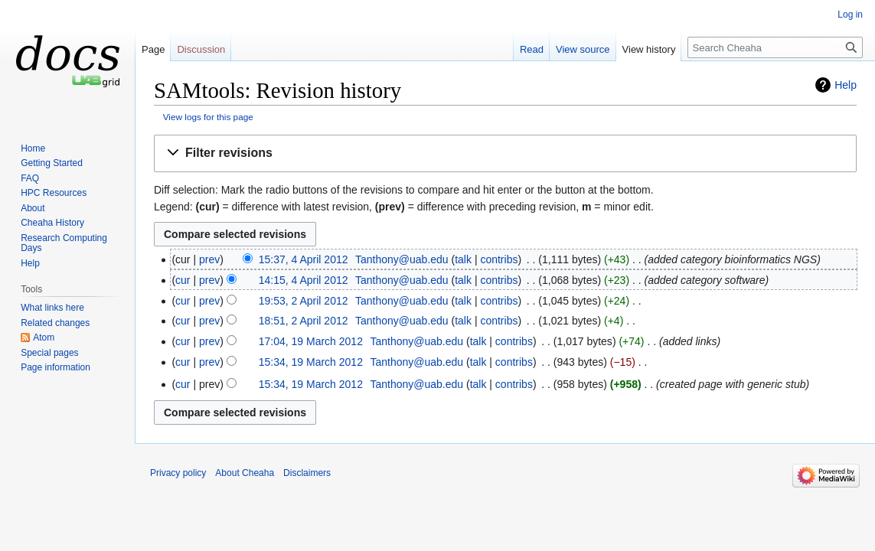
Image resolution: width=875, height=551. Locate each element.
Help (845, 85)
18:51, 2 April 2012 (303, 321)
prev (209, 259)
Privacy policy (178, 473)
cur (182, 280)
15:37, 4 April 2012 (303, 259)
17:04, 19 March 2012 (311, 341)
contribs (498, 259)
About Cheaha (244, 473)
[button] (505, 153)
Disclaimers (307, 473)
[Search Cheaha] (775, 47)
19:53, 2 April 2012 (303, 301)
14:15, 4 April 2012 (303, 280)
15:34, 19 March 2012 (311, 362)
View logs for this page (208, 117)
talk (463, 259)
